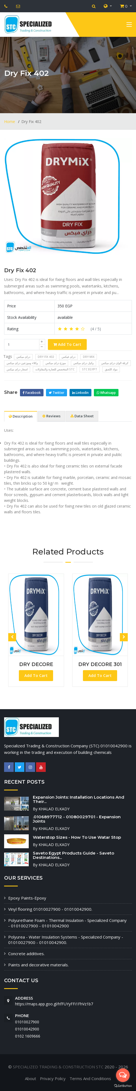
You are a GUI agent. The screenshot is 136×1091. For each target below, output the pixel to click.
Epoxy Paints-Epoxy (27, 898)
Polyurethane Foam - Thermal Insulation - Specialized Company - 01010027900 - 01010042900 (67, 923)
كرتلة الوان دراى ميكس (114, 363)
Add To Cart (67, 344)
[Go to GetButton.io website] (123, 1085)
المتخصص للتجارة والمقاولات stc (54, 369)
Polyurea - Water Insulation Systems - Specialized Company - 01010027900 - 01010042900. (65, 939)
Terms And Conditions (90, 1078)
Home (10, 121)
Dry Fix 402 (20, 270)
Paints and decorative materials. (38, 964)
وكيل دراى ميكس (83, 363)
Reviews (51, 415)
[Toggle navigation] (129, 25)
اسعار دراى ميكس (17, 369)
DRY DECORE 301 (100, 664)
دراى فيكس (68, 357)
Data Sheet (82, 415)
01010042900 (27, 1029)
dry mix (88, 357)
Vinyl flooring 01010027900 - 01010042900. (50, 909)
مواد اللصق (111, 369)
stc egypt (89, 369)
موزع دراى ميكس (55, 363)
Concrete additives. (26, 953)
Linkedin (80, 392)
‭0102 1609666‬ (27, 1036)
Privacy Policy (53, 1078)
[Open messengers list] (123, 1075)
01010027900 (27, 1021)
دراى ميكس (23, 357)
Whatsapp (106, 392)
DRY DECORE (36, 664)
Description (21, 416)
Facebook (32, 392)
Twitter (56, 392)
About (30, 1078)
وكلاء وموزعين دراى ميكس (22, 363)
